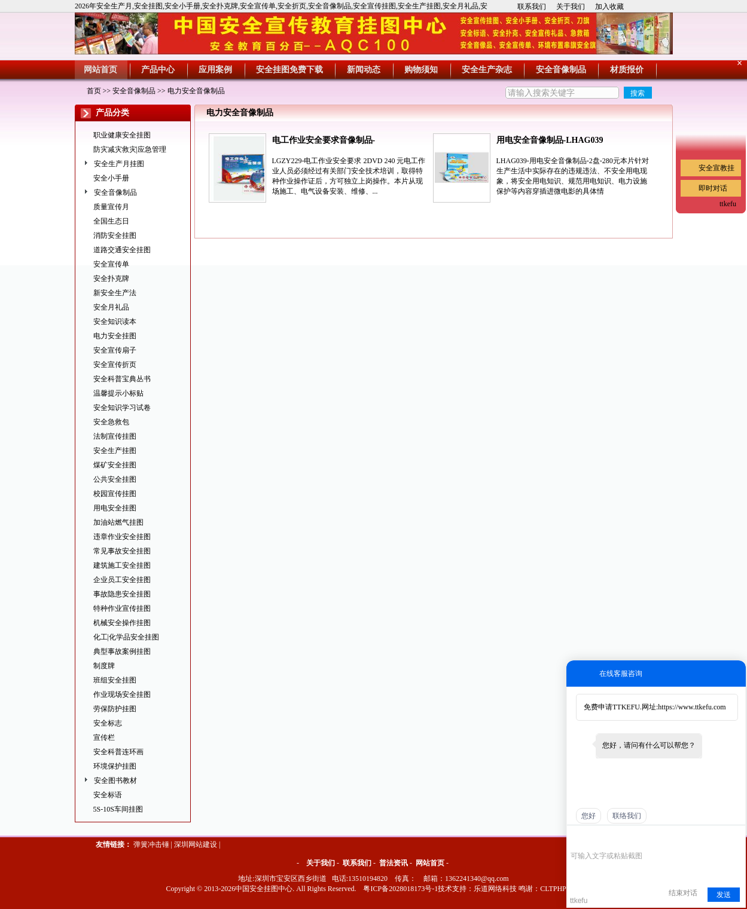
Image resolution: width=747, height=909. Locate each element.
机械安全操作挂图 (122, 623)
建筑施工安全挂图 (122, 565)
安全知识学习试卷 (122, 407)
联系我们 (531, 6)
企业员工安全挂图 (122, 580)
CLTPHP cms (559, 888)
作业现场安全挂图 (122, 694)
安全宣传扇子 (114, 350)
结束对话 (683, 893)
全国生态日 (111, 221)
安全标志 (107, 723)
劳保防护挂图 (114, 709)
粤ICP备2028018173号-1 (400, 888)
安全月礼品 (111, 307)
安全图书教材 (115, 780)
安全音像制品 (134, 91)
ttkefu (727, 204)
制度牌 (104, 666)
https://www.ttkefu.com (691, 707)
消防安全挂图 (114, 235)
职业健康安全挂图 (122, 135)
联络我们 (626, 816)
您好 (588, 816)
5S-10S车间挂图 (118, 809)
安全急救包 (111, 422)
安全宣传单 (111, 264)
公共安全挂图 (114, 479)
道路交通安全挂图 (122, 250)
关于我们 (570, 6)
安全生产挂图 (114, 450)
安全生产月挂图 (119, 164)
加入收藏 (609, 6)
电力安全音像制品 (196, 91)
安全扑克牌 (111, 278)
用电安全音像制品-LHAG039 (549, 140)
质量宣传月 (111, 207)
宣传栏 (104, 737)
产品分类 (112, 112)
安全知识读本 (114, 321)
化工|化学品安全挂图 (126, 637)
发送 (723, 894)
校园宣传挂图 (114, 493)
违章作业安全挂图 (122, 536)
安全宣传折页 (114, 364)
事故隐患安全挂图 (122, 594)
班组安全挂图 (114, 680)
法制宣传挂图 (114, 436)
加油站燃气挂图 (118, 522)
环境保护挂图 (114, 766)
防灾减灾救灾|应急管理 (129, 149)
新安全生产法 (114, 293)
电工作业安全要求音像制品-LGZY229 (324, 141)
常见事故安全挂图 (122, 551)
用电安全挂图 (114, 508)
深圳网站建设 (195, 844)
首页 (94, 91)
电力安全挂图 (114, 336)
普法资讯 (393, 863)
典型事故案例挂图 (122, 651)
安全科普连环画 (118, 752)
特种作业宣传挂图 (122, 608)
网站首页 (430, 863)
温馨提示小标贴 (118, 393)
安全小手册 (111, 178)
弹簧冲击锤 (151, 844)
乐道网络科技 (495, 888)
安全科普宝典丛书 (122, 379)
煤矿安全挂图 (114, 465)
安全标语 (107, 795)
